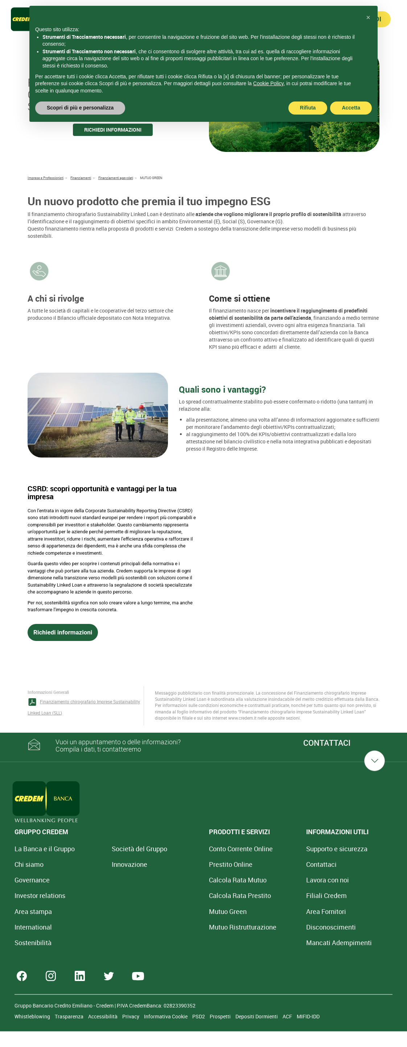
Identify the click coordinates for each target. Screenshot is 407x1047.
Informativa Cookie (166, 1032)
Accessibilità (103, 1032)
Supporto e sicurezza (278, 848)
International (33, 927)
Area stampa (33, 911)
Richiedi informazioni (112, 129)
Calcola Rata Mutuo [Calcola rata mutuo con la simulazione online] (199, 880)
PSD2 (199, 1032)
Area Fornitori (268, 911)
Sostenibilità (33, 942)
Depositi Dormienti (257, 1032)
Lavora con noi (269, 880)
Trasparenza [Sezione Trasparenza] (70, 1032)
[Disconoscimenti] (272, 927)
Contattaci (263, 864)
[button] (368, 17)
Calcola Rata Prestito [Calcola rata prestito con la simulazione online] (201, 895)
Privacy (131, 1032)
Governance (32, 880)
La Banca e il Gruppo (45, 848)
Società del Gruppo (120, 848)
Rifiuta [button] (308, 108)
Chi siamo (29, 864)
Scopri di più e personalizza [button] (80, 108)
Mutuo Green (189, 911)
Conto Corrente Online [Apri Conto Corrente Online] (202, 848)
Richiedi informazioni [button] (62, 632)
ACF (288, 1032)
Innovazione (110, 864)
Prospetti (221, 1032)
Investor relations (40, 895)
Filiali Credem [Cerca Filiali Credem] (268, 895)
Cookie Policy (268, 83)
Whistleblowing (33, 1032)
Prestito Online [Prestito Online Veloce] (192, 864)
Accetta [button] (351, 108)
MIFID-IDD (308, 1032)
